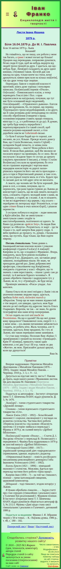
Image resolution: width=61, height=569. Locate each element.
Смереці (24, 566)
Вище (31, 526)
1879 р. (30, 38)
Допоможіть (46, 537)
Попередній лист (16, 526)
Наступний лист (45, 526)
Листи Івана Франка (30, 32)
